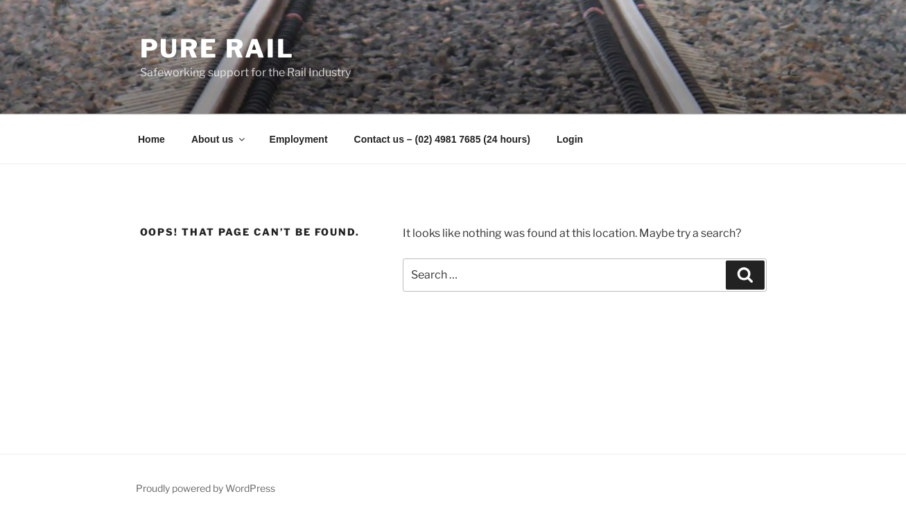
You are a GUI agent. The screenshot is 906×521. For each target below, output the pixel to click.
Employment (299, 139)
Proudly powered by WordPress (205, 488)
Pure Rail (217, 48)
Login (570, 139)
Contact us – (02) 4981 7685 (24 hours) (442, 139)
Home (151, 139)
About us (219, 139)
